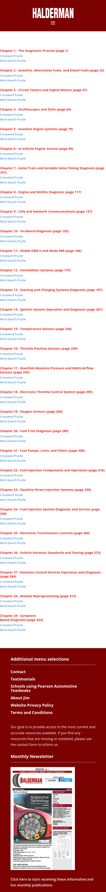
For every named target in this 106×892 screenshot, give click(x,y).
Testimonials (23, 679)
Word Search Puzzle (13, 61)
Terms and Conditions (32, 712)
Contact (18, 671)
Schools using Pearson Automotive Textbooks (44, 688)
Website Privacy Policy (32, 705)
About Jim (20, 697)
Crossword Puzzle (11, 56)
